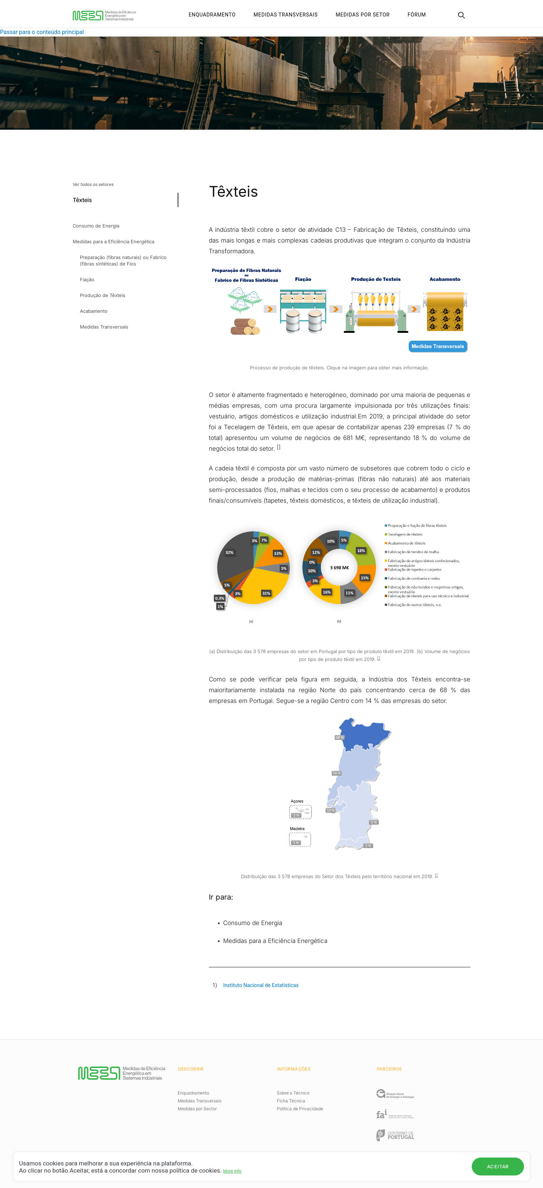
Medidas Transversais (286, 15)
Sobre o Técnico (293, 1093)
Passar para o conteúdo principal (42, 32)
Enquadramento (212, 15)
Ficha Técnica (291, 1100)
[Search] (461, 16)
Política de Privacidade (300, 1108)
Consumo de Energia (252, 922)
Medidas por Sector (197, 1108)
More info (232, 1171)
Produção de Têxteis (102, 295)
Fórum (417, 15)
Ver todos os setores (93, 184)
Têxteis (82, 199)
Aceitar (498, 1166)
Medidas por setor (363, 15)
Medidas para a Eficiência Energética (275, 940)
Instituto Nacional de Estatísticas (261, 985)
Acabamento (93, 311)
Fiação (87, 279)
